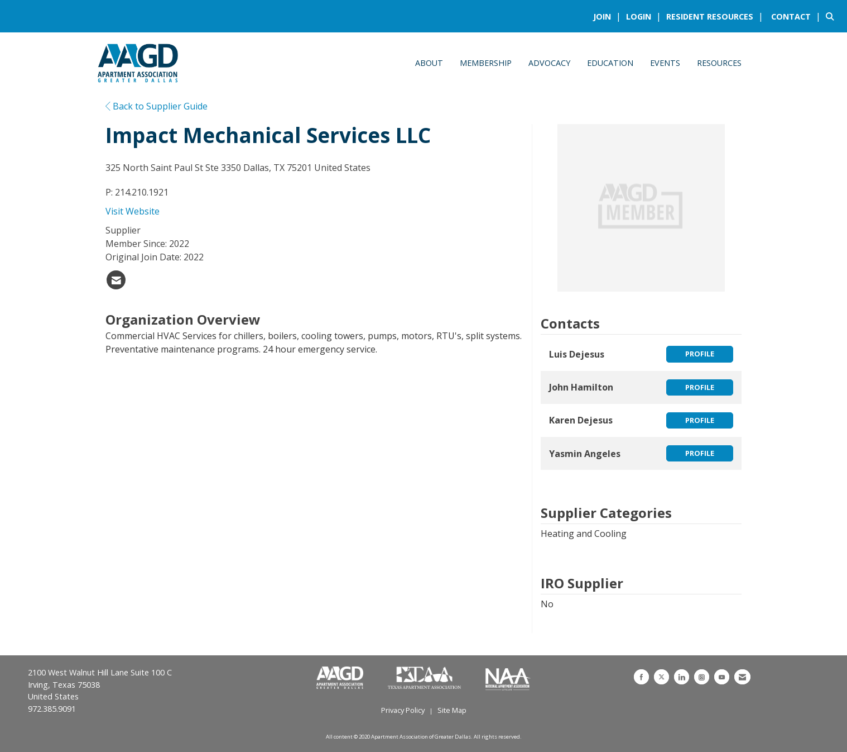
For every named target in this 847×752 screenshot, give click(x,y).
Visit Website (132, 211)
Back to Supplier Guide (156, 106)
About (429, 63)
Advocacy (549, 63)
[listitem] (608, 16)
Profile (699, 354)
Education (610, 63)
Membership (486, 63)
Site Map (451, 710)
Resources (719, 63)
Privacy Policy (403, 710)
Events (665, 63)
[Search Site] (832, 16)
